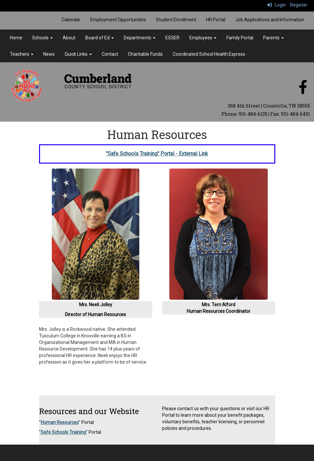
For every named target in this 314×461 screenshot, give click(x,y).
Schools (42, 37)
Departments (140, 37)
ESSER (172, 37)
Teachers (21, 54)
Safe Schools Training (63, 432)
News (49, 54)
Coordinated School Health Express (209, 54)
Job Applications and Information (269, 19)
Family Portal (239, 37)
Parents (273, 37)
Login (276, 5)
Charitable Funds (145, 54)
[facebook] (303, 90)
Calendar (71, 19)
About (69, 37)
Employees (203, 37)
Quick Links (78, 54)
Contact (110, 54)
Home (16, 37)
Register (298, 5)
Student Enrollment (176, 19)
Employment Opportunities (118, 19)
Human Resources (60, 422)
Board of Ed (99, 37)
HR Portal (215, 19)
